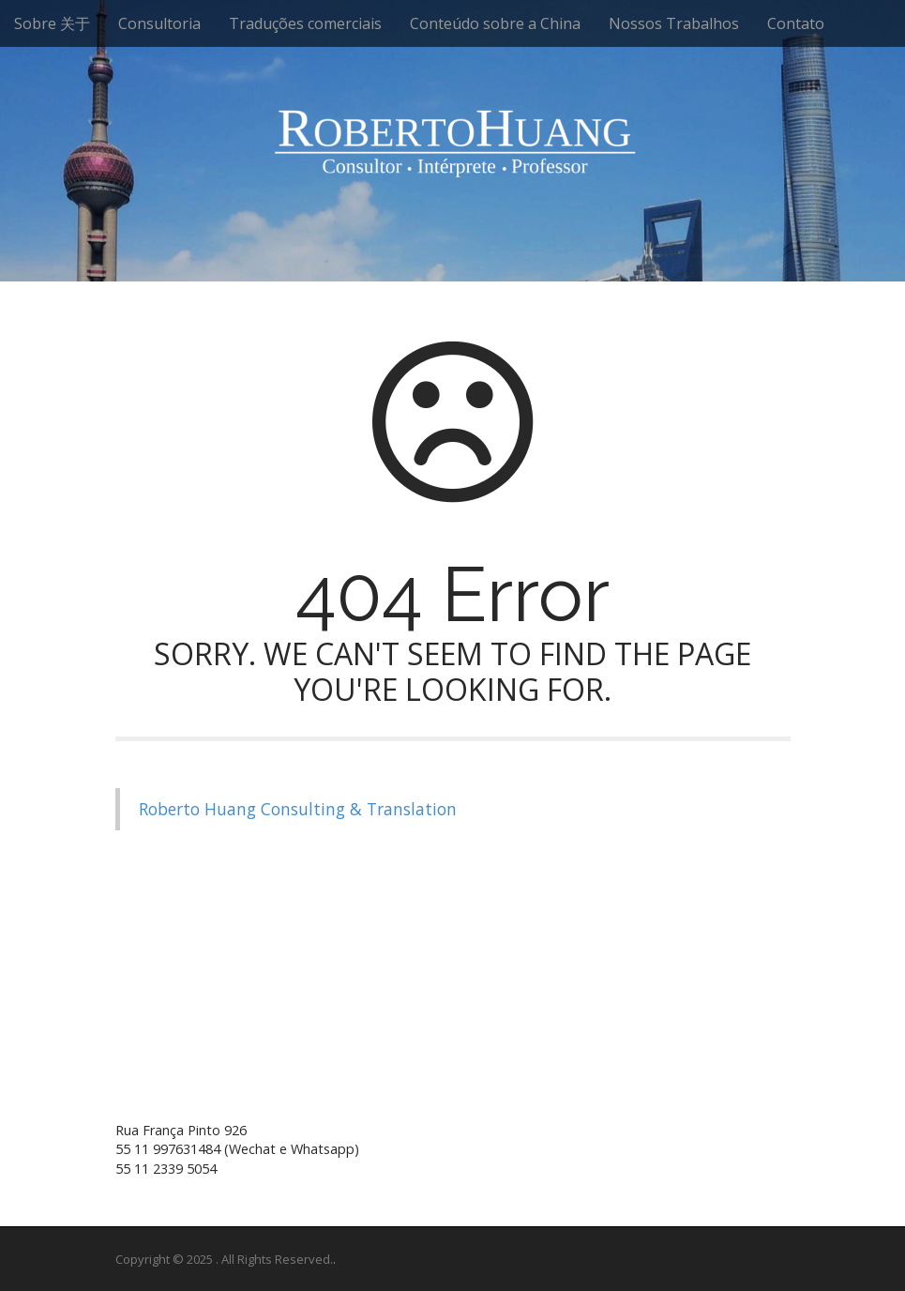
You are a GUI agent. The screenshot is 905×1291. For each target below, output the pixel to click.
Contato (795, 23)
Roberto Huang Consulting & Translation (298, 808)
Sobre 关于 (52, 23)
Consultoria (159, 23)
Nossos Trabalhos (674, 23)
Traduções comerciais (305, 23)
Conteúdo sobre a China (495, 23)
